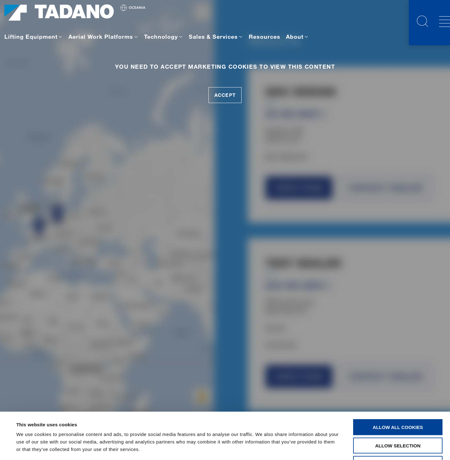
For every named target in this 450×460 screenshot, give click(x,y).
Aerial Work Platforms (100, 36)
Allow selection (398, 401)
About (294, 36)
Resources (264, 36)
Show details (262, 447)
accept (224, 95)
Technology (161, 36)
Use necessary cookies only (397, 420)
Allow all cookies (398, 383)
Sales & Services (213, 36)
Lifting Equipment (31, 36)
